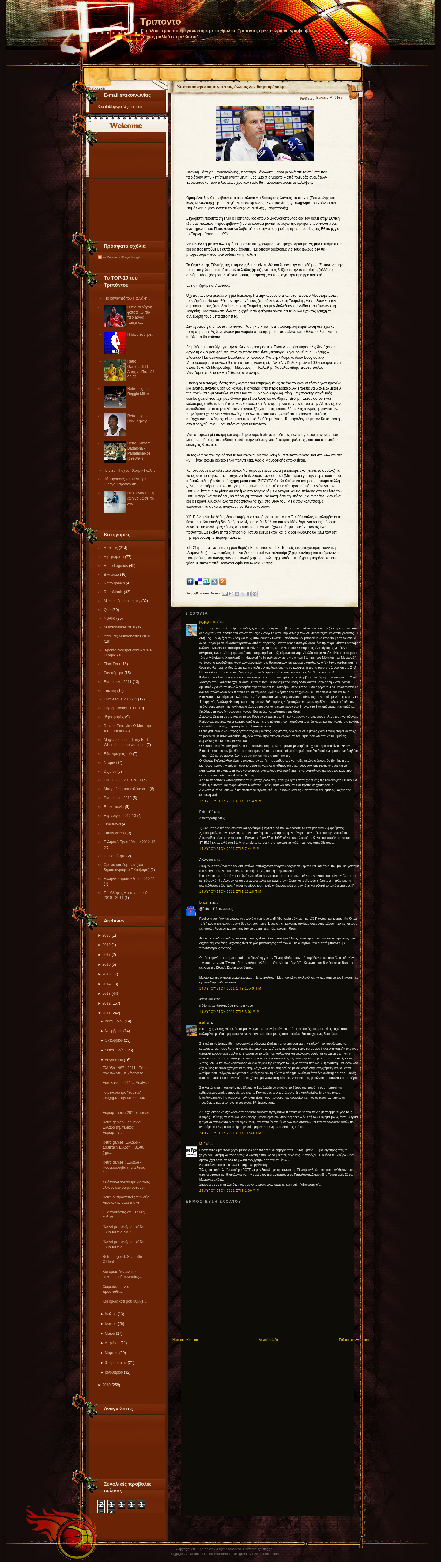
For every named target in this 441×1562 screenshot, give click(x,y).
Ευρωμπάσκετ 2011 (121, 708)
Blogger (267, 1549)
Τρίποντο (160, 21)
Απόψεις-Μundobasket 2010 (127, 636)
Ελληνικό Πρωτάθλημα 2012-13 (129, 842)
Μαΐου (110, 1333)
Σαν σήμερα (114, 673)
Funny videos (115, 833)
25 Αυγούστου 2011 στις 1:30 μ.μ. (230, 1190)
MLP (202, 1143)
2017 (106, 955)
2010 (106, 1385)
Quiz (108, 610)
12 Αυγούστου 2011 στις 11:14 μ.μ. (231, 801)
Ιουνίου (110, 1324)
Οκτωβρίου (114, 1040)
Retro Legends (116, 566)
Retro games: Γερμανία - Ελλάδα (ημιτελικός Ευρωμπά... (123, 1127)
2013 (106, 993)
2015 (106, 974)
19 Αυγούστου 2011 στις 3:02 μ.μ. (230, 1011)
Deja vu (110, 771)
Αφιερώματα (114, 557)
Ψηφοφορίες (114, 717)
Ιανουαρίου (114, 1372)
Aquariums (192, 1554)
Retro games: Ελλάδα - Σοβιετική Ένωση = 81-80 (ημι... (123, 1147)
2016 (106, 964)
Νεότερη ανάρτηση (185, 1339)
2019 (106, 945)
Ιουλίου (110, 1314)
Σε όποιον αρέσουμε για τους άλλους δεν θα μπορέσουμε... (233, 86)
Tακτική (110, 691)
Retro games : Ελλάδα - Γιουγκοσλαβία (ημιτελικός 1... (124, 1167)
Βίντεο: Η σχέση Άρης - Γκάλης (130, 470)
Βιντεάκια (112, 574)
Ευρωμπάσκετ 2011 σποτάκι (126, 1113)
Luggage (176, 1554)
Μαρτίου (111, 1353)
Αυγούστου (114, 1060)
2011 (106, 1013)
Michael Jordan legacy (122, 601)
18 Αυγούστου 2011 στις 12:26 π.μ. (230, 891)
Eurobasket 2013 (118, 798)
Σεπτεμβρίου (115, 1050)
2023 (106, 935)
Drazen (204, 902)
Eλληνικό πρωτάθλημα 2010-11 (129, 879)
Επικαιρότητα (115, 856)
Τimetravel (113, 824)
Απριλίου (112, 1343)
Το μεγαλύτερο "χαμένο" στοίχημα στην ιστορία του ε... (124, 1097)
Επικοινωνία (114, 807)
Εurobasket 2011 (118, 682)
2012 (106, 1003)
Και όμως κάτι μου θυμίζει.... (125, 1301)
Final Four (112, 664)
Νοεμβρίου (113, 1031)
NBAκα (110, 618)
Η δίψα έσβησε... (141, 334)
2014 (106, 984)
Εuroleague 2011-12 (121, 699)
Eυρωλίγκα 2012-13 (120, 815)
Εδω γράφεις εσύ (118, 754)
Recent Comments (109, 257)
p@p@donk (207, 622)
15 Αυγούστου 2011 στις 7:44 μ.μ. (230, 849)
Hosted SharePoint (216, 1554)
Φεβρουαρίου (116, 1362)
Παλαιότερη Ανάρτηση (354, 1339)
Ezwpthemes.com (265, 1554)
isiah (202, 1022)
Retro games (115, 583)
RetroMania (114, 592)
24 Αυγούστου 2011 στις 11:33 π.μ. (230, 1133)
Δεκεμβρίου (114, 1021)
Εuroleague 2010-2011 (123, 780)
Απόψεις (111, 548)
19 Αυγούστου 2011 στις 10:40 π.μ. (230, 988)
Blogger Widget (130, 257)
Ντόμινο (111, 762)
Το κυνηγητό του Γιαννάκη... (127, 298)
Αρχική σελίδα (268, 1339)
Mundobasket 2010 (120, 627)
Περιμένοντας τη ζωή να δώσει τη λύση (140, 498)
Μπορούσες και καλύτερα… (127, 789)
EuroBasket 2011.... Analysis (126, 1083)
